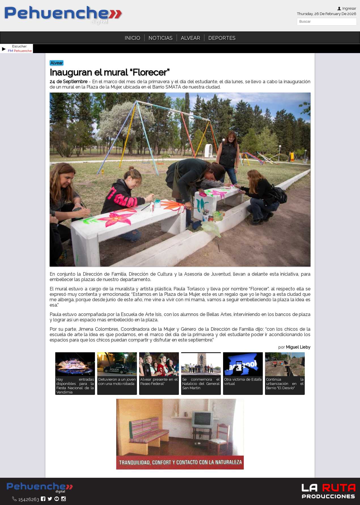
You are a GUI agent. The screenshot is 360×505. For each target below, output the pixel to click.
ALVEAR (190, 38)
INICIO (132, 38)
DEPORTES (222, 38)
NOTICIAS (161, 38)
